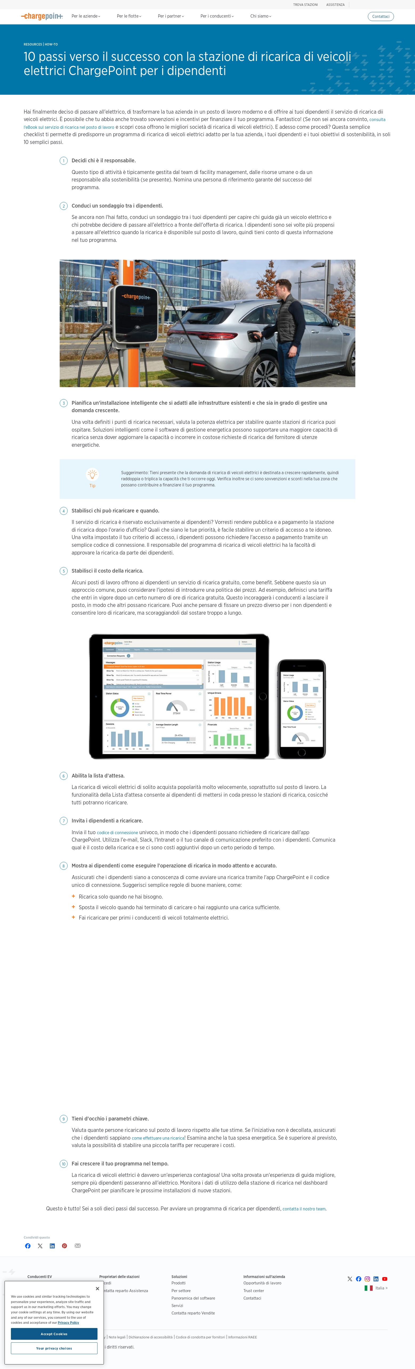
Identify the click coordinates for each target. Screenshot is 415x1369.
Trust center (253, 1290)
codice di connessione (117, 832)
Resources (33, 44)
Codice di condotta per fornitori (200, 1337)
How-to (51, 44)
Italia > (382, 1288)
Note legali (117, 1337)
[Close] (97, 1288)
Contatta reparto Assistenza (123, 1290)
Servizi (177, 1305)
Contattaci (380, 16)
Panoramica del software (193, 1298)
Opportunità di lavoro (262, 1282)
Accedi (105, 1282)
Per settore (181, 1290)
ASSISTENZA (335, 5)
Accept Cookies (54, 1334)
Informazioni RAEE (242, 1337)
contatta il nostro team (304, 1208)
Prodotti (179, 1282)
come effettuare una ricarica (158, 1138)
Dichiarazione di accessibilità (151, 1337)
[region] (54, 1323)
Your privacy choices (54, 1348)
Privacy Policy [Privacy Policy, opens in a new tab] (68, 1322)
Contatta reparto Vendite (193, 1313)
